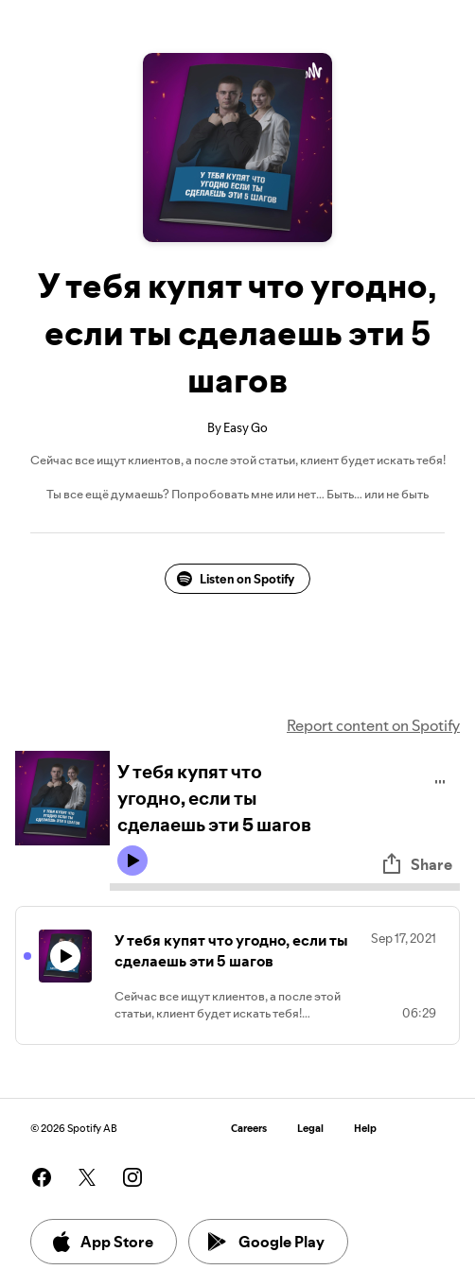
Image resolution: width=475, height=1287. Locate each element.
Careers (249, 1129)
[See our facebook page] (41, 1177)
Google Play (266, 1241)
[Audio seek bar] (285, 887)
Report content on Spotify (373, 725)
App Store (101, 1241)
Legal (310, 1129)
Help (365, 1129)
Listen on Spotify (235, 578)
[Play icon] (132, 860)
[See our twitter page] (87, 1177)
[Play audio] (440, 779)
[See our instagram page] (132, 1177)
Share (416, 864)
